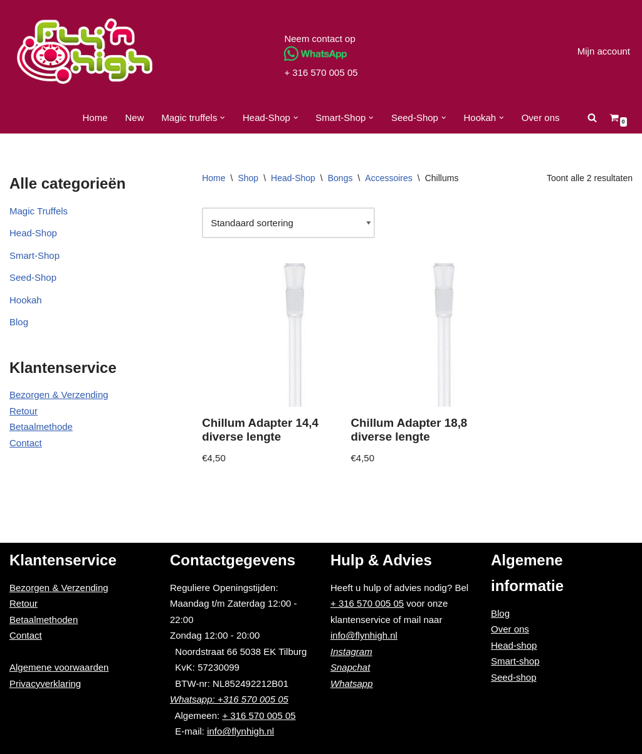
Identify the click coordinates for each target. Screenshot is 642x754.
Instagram (351, 651)
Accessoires (388, 178)
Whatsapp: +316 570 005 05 (229, 699)
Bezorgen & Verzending (58, 394)
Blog (18, 322)
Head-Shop (33, 233)
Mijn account (603, 51)
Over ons (541, 117)
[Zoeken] (592, 117)
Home (94, 117)
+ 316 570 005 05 (320, 72)
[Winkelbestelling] (288, 223)
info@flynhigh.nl (240, 731)
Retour (23, 411)
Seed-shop (514, 677)
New (134, 117)
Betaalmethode (41, 426)
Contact (25, 442)
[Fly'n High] (84, 51)
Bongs (340, 178)
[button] (222, 117)
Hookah (25, 300)
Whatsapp (351, 683)
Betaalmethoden (43, 619)
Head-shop (514, 645)
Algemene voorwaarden (58, 667)
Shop (248, 178)
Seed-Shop (32, 277)
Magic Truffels (38, 211)
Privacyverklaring (45, 683)
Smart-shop (515, 661)
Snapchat (350, 667)
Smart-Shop (34, 255)
